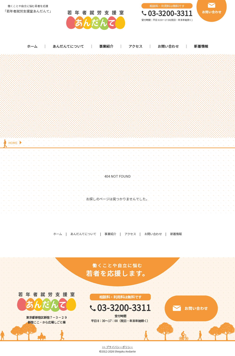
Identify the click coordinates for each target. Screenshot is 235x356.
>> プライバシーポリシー (117, 347)
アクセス (135, 46)
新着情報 (201, 46)
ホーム (32, 46)
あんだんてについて (68, 46)
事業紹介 (106, 46)
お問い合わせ (168, 46)
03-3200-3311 (170, 13)
